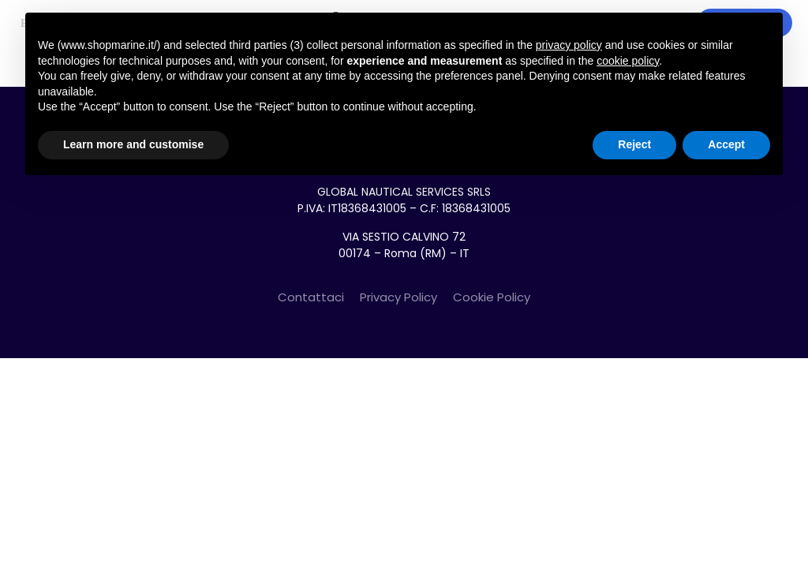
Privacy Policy (398, 297)
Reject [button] (634, 144)
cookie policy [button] (628, 60)
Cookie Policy (491, 297)
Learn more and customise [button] (133, 144)
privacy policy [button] (569, 45)
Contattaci (311, 297)
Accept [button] (726, 144)
